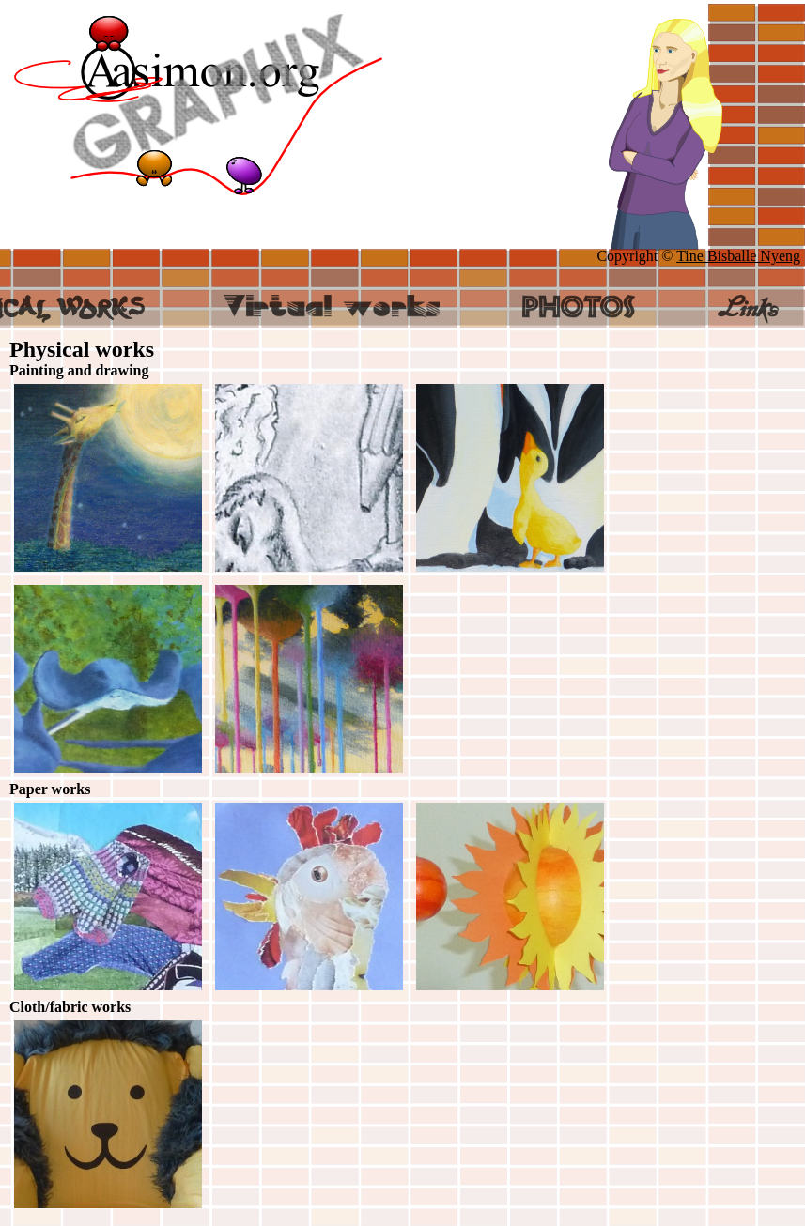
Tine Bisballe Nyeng (738, 256)
